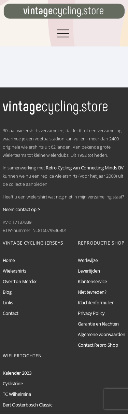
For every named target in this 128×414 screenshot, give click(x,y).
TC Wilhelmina (17, 394)
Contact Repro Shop (98, 345)
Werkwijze (88, 260)
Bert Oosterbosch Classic (27, 405)
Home (9, 260)
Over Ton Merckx (19, 281)
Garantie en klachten (98, 324)
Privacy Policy (91, 313)
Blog (7, 292)
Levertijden (89, 271)
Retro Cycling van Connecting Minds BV (85, 168)
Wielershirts (14, 271)
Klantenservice (92, 281)
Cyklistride (13, 384)
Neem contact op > (21, 209)
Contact (10, 313)
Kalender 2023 (17, 373)
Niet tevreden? (92, 292)
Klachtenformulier (96, 303)
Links (8, 303)
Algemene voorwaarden (101, 334)
